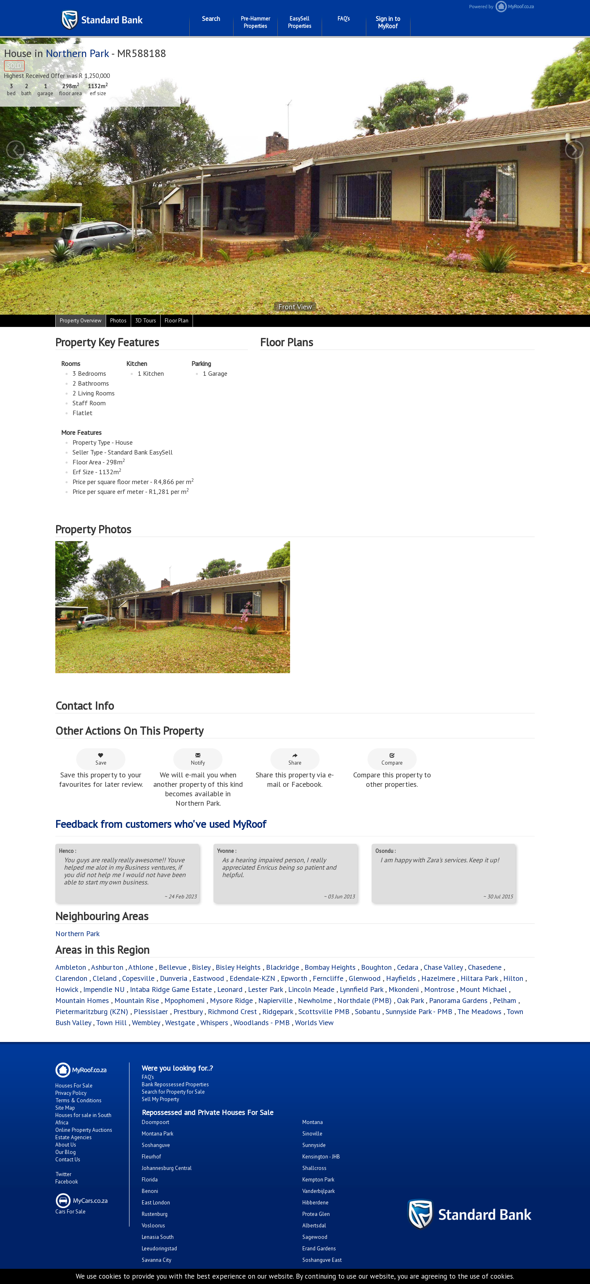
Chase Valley (443, 967)
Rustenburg (155, 1214)
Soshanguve (156, 1145)
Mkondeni (403, 989)
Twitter (63, 1174)
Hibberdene (315, 1202)
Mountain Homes (82, 1000)
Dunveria (173, 978)
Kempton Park (318, 1179)
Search (211, 19)
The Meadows (479, 1011)
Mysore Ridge (231, 1000)
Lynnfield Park (361, 989)
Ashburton (107, 967)
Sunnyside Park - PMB (419, 1011)
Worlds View (314, 1022)
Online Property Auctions (83, 1129)
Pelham (504, 1000)
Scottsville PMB (323, 1011)
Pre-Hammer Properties (255, 22)
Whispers (214, 1022)
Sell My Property (160, 1099)
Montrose (439, 989)
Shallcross (314, 1168)
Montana (312, 1122)
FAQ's (344, 18)
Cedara (407, 967)
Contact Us (67, 1159)
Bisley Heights (238, 967)
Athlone (140, 967)
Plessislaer (151, 1011)
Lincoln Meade (311, 989)
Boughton (376, 967)
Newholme (315, 1000)
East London (156, 1202)
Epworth (294, 978)
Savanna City (156, 1260)
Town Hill (111, 1022)
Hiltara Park (479, 978)
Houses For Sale (74, 1085)
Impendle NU (104, 989)
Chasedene (485, 967)
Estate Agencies (73, 1137)
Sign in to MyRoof (388, 22)
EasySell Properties (299, 22)
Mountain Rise (136, 1000)
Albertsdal (314, 1225)
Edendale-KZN (252, 978)
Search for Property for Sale (173, 1091)
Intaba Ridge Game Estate (171, 989)
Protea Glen (316, 1214)
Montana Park (157, 1133)
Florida (150, 1179)
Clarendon (71, 978)
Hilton (513, 978)
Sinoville (312, 1133)
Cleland (105, 978)
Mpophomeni (184, 1000)
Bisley (201, 967)
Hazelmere (438, 978)
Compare (392, 759)
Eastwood (208, 978)
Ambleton (70, 967)
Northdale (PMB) (364, 1000)
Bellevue (172, 967)
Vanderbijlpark (318, 1191)
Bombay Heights (330, 967)
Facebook (66, 1181)
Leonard (230, 989)
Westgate (180, 1022)
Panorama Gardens (458, 1000)
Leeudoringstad (159, 1248)
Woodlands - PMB (262, 1022)
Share (295, 759)
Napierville (275, 1000)
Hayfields (401, 978)
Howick (66, 989)
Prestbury (187, 1011)
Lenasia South (158, 1237)
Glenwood (365, 978)
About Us (65, 1144)
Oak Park (410, 1000)
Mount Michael (483, 989)
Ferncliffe (328, 978)
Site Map (65, 1107)
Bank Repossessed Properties (175, 1084)
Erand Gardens (319, 1248)
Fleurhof (151, 1156)
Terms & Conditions (78, 1100)
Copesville (138, 978)
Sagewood (314, 1237)
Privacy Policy (70, 1093)
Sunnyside (314, 1145)
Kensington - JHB (321, 1156)
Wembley (146, 1022)
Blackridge (282, 967)
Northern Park (77, 53)
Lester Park (265, 989)
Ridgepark (277, 1011)
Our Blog (65, 1152)
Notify (198, 759)
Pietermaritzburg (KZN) (91, 1011)
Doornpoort (155, 1122)
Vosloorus (153, 1225)
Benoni (150, 1191)
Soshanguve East (322, 1260)
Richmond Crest (232, 1011)
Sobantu (367, 1011)
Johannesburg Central (167, 1168)
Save (101, 759)
